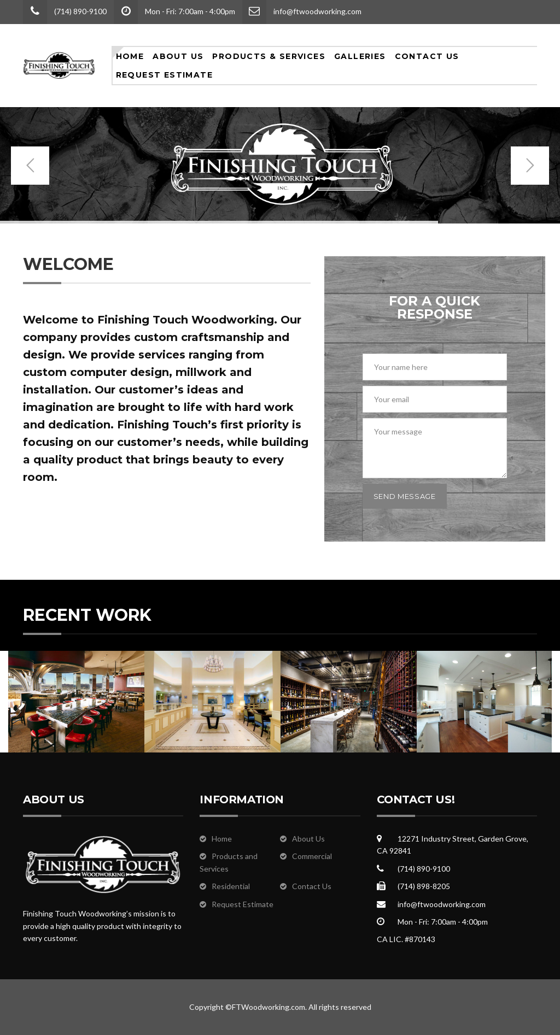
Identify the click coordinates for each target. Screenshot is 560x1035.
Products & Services (268, 56)
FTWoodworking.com (268, 1007)
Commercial (312, 856)
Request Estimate (164, 75)
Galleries (360, 56)
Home (130, 56)
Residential (231, 886)
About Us (178, 56)
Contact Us (427, 56)
